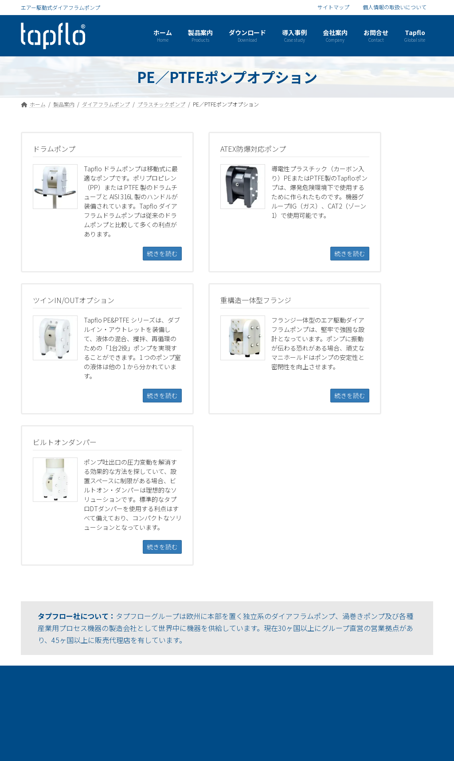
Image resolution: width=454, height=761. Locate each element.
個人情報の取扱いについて (395, 7)
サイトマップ (333, 7)
